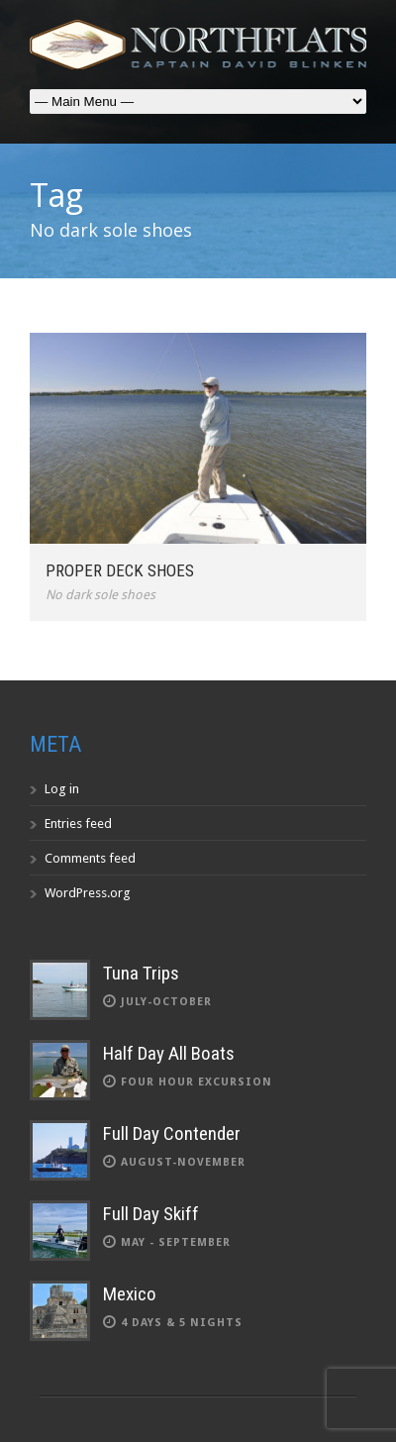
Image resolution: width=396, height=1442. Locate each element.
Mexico (129, 1294)
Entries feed (78, 823)
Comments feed (90, 858)
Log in (62, 788)
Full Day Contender (172, 1133)
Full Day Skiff (151, 1213)
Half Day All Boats (169, 1053)
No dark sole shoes (100, 594)
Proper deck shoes (120, 570)
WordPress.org (88, 892)
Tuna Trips (141, 973)
